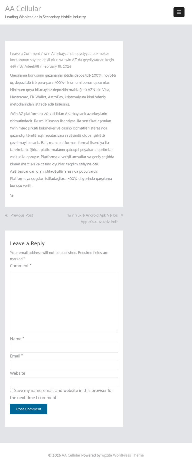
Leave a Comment (25, 53)
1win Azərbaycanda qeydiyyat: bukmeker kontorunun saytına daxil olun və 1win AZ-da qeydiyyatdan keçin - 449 (63, 60)
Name (17, 339)
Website (17, 373)
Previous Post (21, 215)
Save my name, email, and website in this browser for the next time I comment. (61, 394)
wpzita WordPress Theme (123, 455)
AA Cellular (23, 8)
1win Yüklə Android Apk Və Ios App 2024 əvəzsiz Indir (93, 218)
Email (16, 356)
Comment (20, 266)
